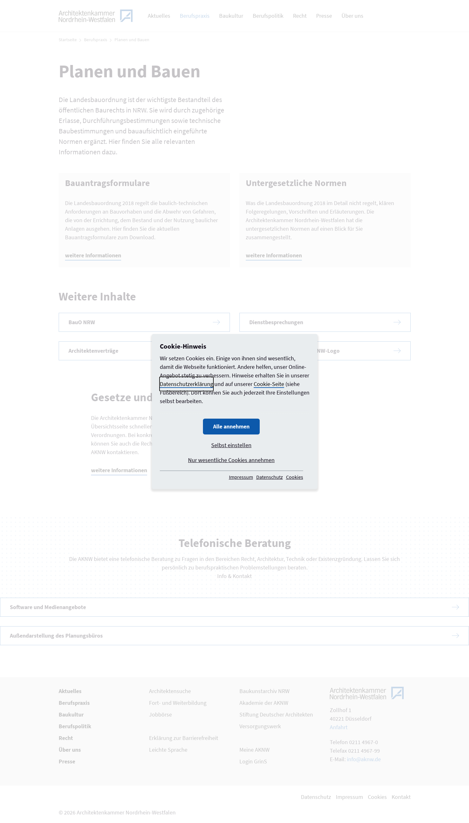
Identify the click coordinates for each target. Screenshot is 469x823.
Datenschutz (269, 477)
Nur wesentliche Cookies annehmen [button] (231, 460)
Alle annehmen (231, 426)
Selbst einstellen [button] (231, 445)
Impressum (241, 477)
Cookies (294, 477)
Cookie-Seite (269, 384)
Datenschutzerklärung (186, 384)
